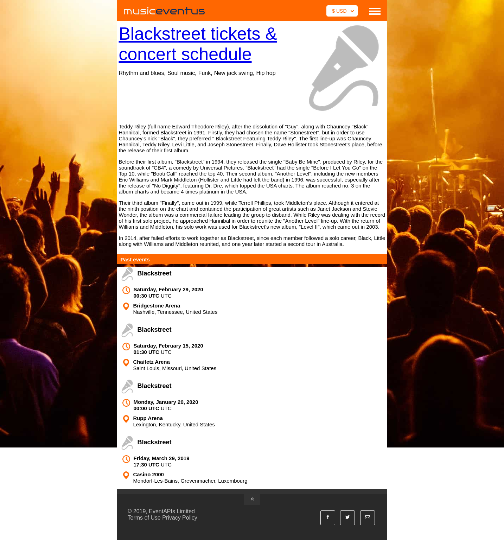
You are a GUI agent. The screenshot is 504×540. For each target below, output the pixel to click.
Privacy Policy (179, 518)
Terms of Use (144, 518)
